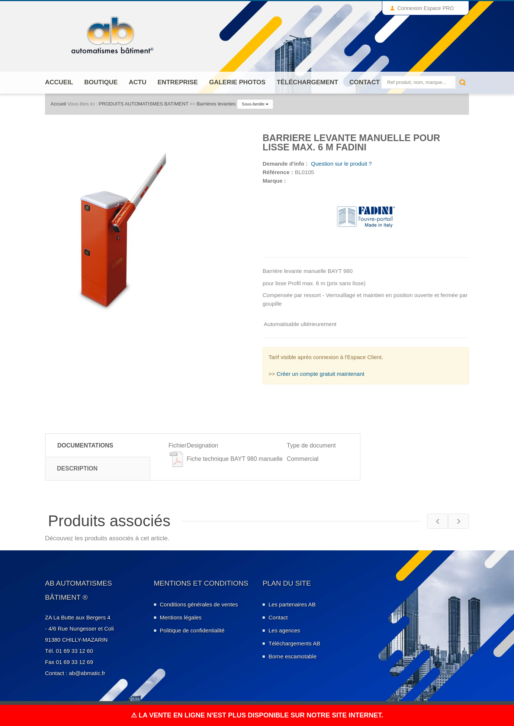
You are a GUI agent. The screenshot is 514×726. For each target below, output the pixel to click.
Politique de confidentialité (192, 630)
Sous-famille (255, 104)
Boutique (101, 82)
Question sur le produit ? (340, 163)
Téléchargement (307, 82)
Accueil (59, 82)
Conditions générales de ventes (199, 604)
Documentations (85, 445)
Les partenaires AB (292, 604)
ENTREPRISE (178, 82)
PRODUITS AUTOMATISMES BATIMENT (143, 104)
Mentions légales (181, 617)
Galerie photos (237, 82)
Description (77, 468)
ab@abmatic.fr (87, 673)
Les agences (284, 630)
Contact (364, 82)
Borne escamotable (293, 656)
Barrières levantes (216, 104)
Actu (137, 82)
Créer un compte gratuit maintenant (320, 374)
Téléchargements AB (294, 643)
